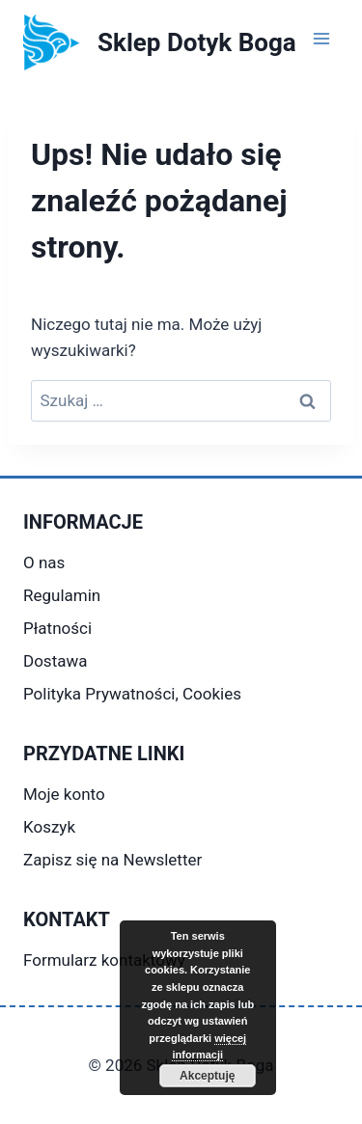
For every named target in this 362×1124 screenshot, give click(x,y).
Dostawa (55, 661)
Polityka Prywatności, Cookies (132, 693)
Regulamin (61, 595)
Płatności (57, 628)
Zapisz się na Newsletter (112, 859)
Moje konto (64, 794)
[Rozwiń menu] (321, 38)
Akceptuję (207, 1076)
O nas (44, 562)
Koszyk (49, 826)
